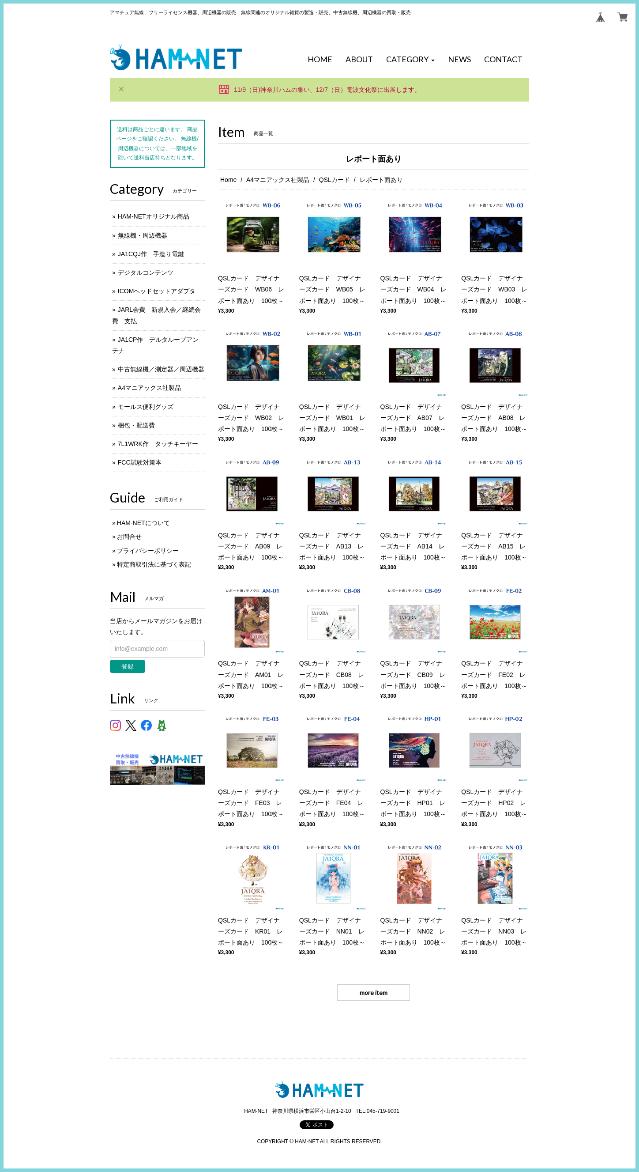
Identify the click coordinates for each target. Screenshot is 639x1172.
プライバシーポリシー (148, 550)
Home (228, 179)
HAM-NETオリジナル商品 (153, 216)
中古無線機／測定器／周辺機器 (161, 369)
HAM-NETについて (143, 522)
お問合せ (129, 536)
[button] (410, 59)
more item (373, 992)
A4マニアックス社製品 (277, 179)
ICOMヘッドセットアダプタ (157, 291)
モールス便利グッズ (145, 406)
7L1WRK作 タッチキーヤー (158, 443)
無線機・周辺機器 (142, 235)
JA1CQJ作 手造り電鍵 (151, 253)
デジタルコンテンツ (145, 272)
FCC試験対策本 (140, 462)
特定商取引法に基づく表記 (154, 564)
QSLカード (334, 179)
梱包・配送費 (136, 425)
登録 (127, 666)
